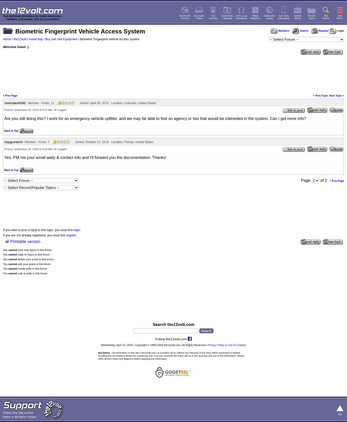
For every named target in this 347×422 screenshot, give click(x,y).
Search (300, 30)
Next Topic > (336, 95)
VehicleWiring (297, 17)
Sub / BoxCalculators (284, 17)
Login (337, 30)
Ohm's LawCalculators (241, 17)
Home (7, 39)
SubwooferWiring (269, 17)
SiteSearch (326, 17)
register (71, 235)
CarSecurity (213, 17)
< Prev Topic (320, 95)
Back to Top (11, 131)
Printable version (25, 241)
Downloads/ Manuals (227, 17)
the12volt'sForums (184, 17)
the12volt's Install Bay (28, 39)
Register (320, 30)
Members (280, 30)
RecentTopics (312, 17)
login (77, 230)
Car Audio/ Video (199, 17)
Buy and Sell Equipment (61, 39)
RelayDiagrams (255, 17)
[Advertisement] (174, 74)
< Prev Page (10, 95)
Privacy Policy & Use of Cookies (227, 345)
